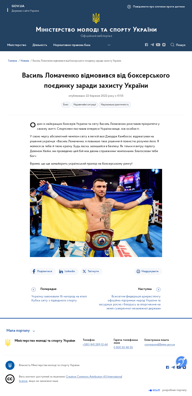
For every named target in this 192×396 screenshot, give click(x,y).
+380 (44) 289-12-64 (95, 344)
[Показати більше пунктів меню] (109, 45)
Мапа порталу (18, 331)
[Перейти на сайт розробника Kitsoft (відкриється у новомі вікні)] (155, 390)
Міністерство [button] (16, 45)
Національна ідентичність (115, 104)
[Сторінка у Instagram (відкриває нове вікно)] (164, 45)
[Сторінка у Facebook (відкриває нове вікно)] (146, 45)
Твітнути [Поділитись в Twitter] (93, 271)
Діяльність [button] (39, 45)
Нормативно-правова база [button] (71, 45)
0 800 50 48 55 (123, 347)
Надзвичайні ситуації (85, 104)
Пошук (181, 45)
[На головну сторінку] (96, 25)
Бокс (66, 104)
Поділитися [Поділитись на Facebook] (44, 271)
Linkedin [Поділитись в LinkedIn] (70, 271)
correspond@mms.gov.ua (159, 344)
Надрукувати (150, 271)
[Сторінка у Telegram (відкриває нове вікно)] (152, 45)
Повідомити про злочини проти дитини (159, 6)
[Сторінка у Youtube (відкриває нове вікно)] (158, 45)
